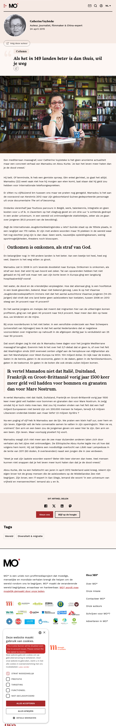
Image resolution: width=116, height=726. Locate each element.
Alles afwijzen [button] (25, 711)
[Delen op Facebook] (45, 506)
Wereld (9, 536)
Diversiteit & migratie (30, 536)
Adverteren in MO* (97, 621)
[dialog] (25, 676)
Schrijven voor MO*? (98, 613)
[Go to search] (95, 5)
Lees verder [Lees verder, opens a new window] (24, 667)
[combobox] (40, 632)
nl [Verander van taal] (108, 5)
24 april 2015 (71, 25)
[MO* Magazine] (13, 6)
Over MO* (92, 583)
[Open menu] (5, 5)
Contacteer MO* (95, 598)
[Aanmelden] (101, 5)
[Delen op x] (54, 506)
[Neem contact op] (89, 5)
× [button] (44, 632)
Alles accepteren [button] (26, 703)
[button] (25, 718)
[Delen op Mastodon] (70, 506)
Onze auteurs (94, 606)
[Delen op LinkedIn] (62, 506)
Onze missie (93, 591)
